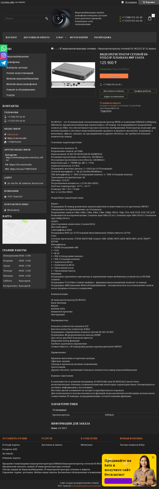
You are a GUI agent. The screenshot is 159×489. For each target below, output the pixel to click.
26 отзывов (131, 2)
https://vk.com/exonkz (21, 164)
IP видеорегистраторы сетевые (78, 48)
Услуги (10, 95)
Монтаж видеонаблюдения (22, 78)
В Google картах (11, 444)
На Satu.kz (7, 453)
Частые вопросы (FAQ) (132, 444)
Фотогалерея (79, 37)
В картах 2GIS (9, 449)
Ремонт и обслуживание (20, 89)
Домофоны (13, 62)
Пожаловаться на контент (87, 485)
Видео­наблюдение (17, 56)
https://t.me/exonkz (17, 138)
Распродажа (102, 37)
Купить (115, 75)
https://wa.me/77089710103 (23, 169)
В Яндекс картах (11, 457)
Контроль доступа (17, 67)
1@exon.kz (12, 134)
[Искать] (46, 18)
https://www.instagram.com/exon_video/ (24, 158)
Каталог (11, 37)
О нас (59, 37)
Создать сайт (7, 2)
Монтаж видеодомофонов (21, 84)
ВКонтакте (87, 444)
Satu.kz (95, 483)
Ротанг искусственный (19, 73)
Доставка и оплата (37, 37)
